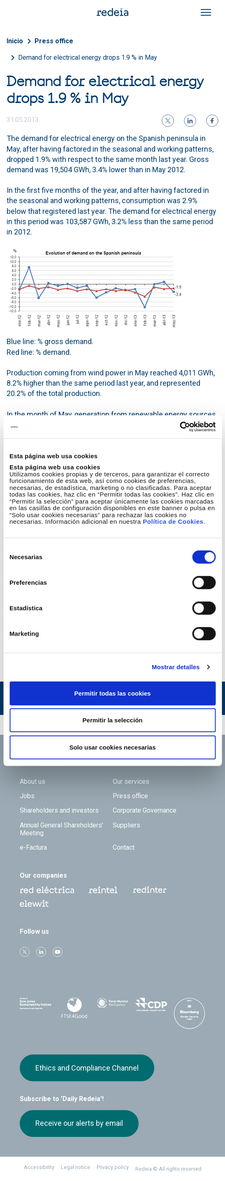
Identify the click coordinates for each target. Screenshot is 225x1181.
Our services (131, 781)
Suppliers (126, 825)
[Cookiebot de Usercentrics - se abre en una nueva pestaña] (180, 427)
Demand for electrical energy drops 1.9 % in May (87, 57)
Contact (124, 847)
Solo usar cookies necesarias (112, 746)
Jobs (27, 796)
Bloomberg (189, 1014)
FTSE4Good (74, 1008)
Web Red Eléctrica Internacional (149, 890)
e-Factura (33, 847)
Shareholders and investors (59, 810)
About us (32, 781)
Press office (54, 41)
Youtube (58, 952)
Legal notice (75, 1167)
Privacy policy (113, 1167)
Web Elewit (34, 903)
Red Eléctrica (47, 890)
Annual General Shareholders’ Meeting (61, 829)
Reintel (103, 890)
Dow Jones (35, 1006)
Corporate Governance (144, 810)
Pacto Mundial (112, 1007)
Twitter (25, 952)
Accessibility (39, 1167)
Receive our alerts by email (79, 1123)
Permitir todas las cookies (112, 692)
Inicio (15, 41)
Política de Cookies (173, 521)
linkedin (41, 952)
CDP (151, 1006)
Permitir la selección (113, 720)
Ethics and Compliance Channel (87, 1068)
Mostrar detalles (176, 666)
